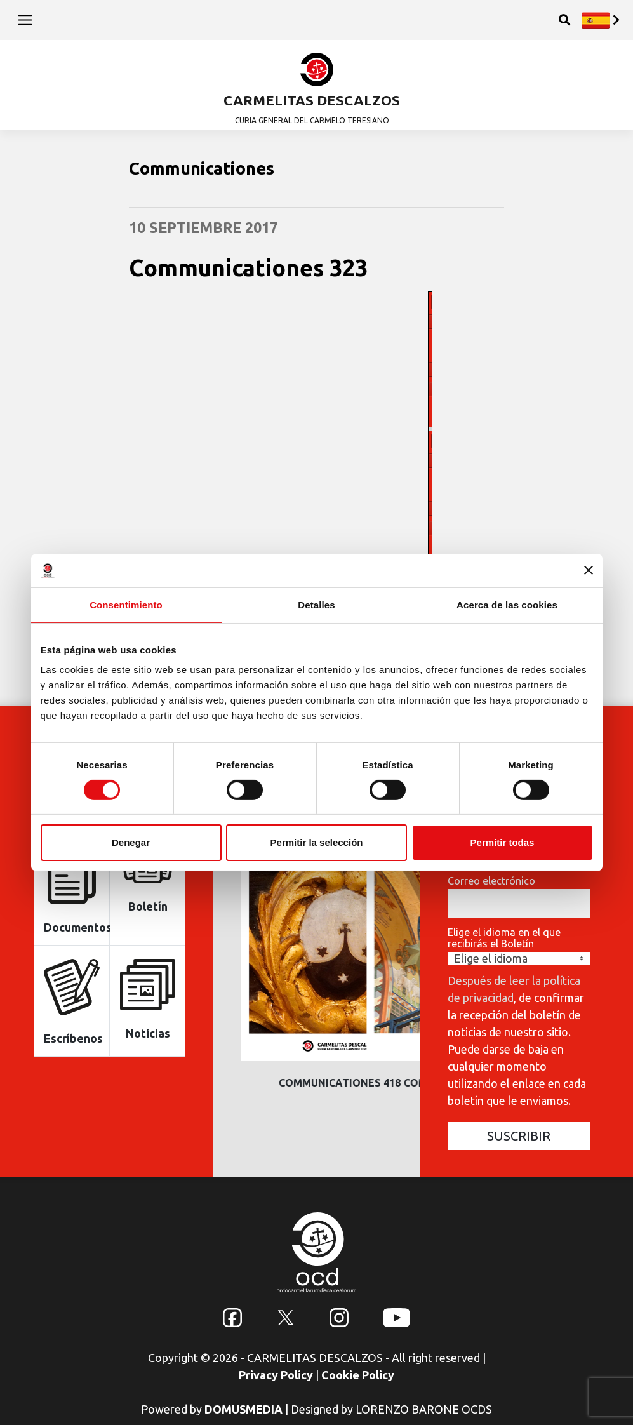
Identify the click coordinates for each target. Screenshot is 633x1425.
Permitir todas (502, 842)
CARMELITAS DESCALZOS (311, 100)
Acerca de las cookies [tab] (506, 604)
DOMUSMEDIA (243, 1409)
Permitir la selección (316, 842)
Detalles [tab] (316, 604)
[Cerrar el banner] (588, 570)
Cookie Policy (357, 1374)
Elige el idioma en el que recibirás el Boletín (504, 938)
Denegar (131, 842)
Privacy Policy (276, 1374)
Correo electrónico (491, 880)
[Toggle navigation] (25, 19)
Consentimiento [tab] (126, 604)
